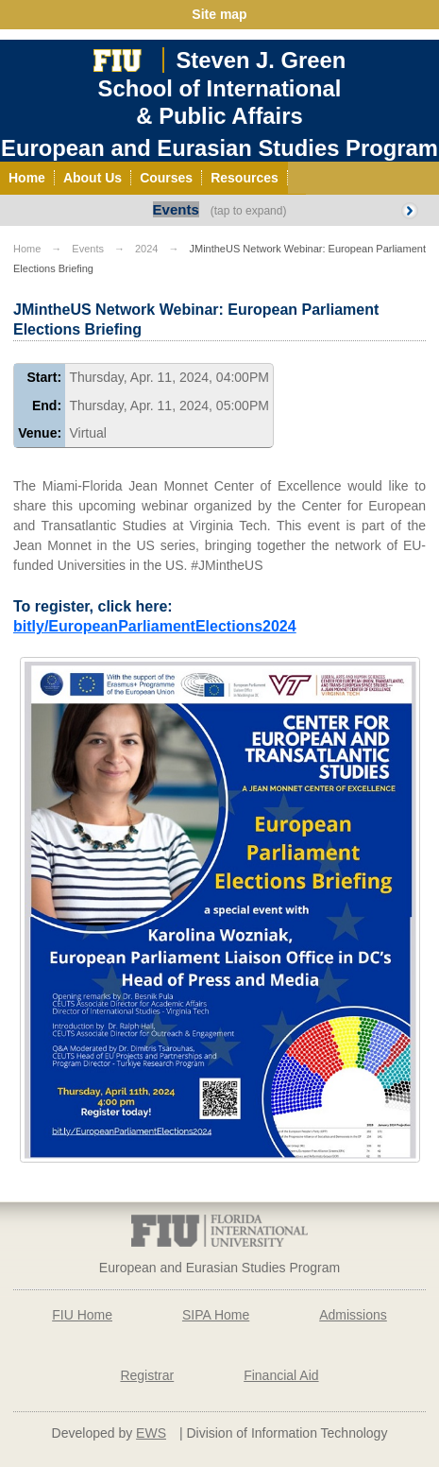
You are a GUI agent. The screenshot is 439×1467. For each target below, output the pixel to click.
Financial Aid (281, 1375)
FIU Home (82, 1314)
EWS (151, 1433)
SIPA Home (215, 1314)
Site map (219, 14)
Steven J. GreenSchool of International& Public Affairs (222, 88)
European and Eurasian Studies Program (219, 148)
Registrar (147, 1375)
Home (27, 248)
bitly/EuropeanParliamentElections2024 (154, 626)
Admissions (353, 1314)
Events (176, 209)
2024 (146, 248)
